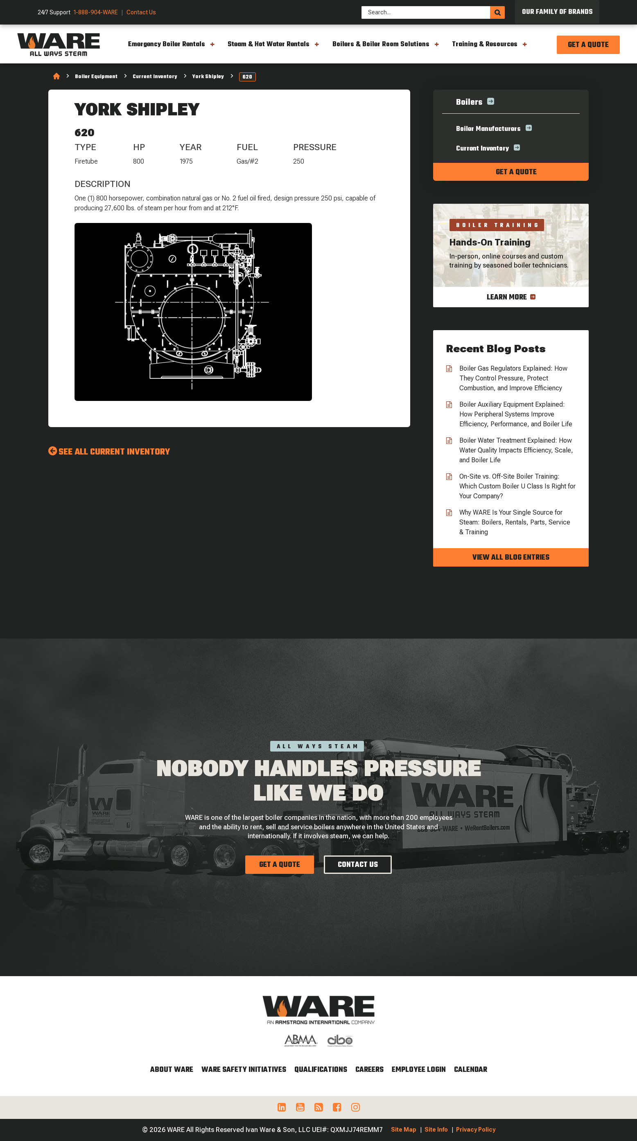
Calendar (470, 1070)
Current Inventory (155, 77)
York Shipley (208, 77)
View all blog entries (510, 558)
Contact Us (141, 12)
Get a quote (516, 172)
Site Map (403, 1129)
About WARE (171, 1070)
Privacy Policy (475, 1129)
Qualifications (320, 1070)
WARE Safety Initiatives (243, 1070)
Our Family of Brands (557, 12)
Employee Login (419, 1070)
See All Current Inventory (114, 452)
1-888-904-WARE (96, 12)
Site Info (436, 1129)
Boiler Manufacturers (488, 129)
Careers (369, 1070)
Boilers (469, 102)
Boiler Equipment (96, 77)
